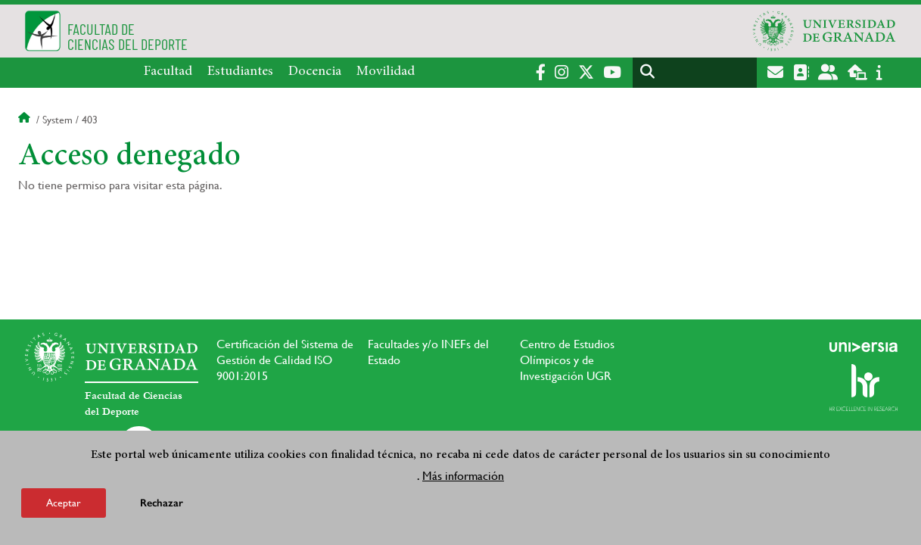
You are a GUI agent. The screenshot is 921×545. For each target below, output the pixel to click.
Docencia (314, 72)
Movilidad (385, 72)
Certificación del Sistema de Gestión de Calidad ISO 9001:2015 (284, 360)
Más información (463, 476)
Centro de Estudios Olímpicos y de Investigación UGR (567, 360)
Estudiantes (240, 72)
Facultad (168, 72)
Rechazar (161, 503)
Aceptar (63, 503)
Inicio (25, 119)
